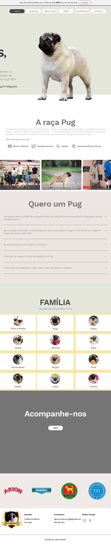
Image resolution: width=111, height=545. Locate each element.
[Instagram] (84, 520)
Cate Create (59, 539)
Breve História (20, 146)
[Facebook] (90, 520)
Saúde (65, 146)
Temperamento (45, 146)
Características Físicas (89, 146)
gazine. (14, 86)
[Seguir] (55, 427)
